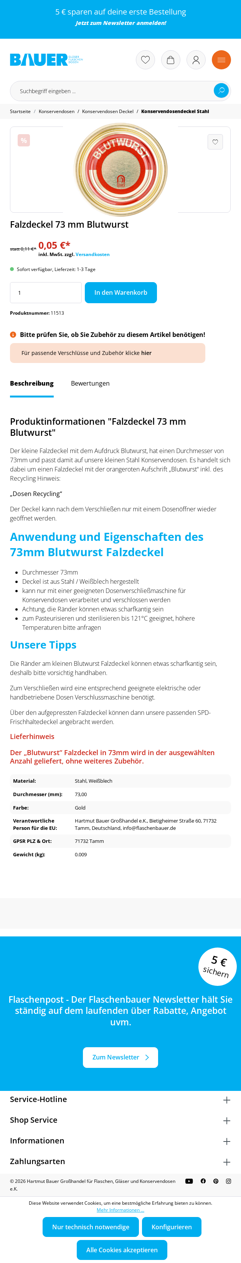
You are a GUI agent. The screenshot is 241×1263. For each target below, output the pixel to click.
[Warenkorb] (170, 59)
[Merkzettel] (145, 59)
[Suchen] (221, 90)
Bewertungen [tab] (90, 383)
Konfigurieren (172, 1227)
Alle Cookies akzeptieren (122, 1250)
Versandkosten (93, 254)
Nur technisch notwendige (90, 1227)
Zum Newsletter (115, 1057)
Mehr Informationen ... (120, 1210)
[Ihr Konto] (196, 59)
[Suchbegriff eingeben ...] (120, 91)
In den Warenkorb (120, 292)
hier (146, 352)
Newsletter (119, 22)
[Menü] (221, 59)
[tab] (32, 387)
